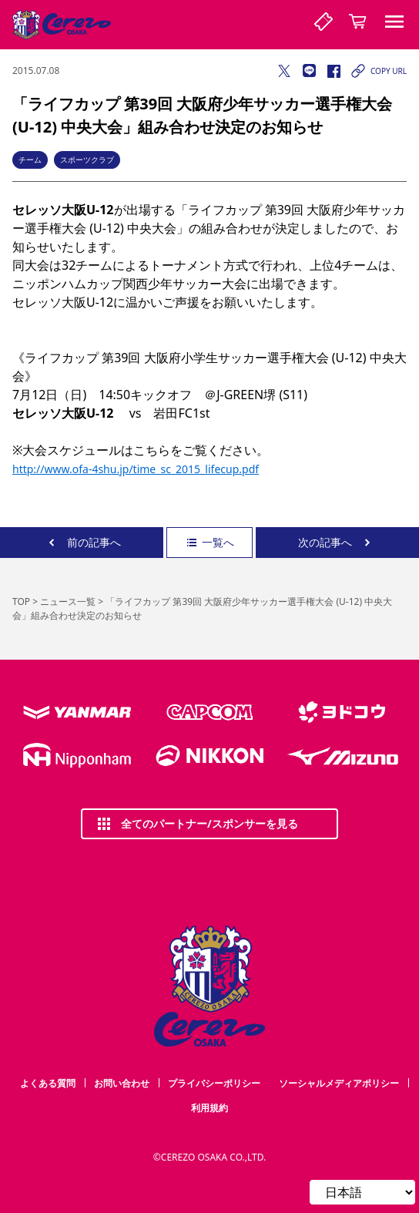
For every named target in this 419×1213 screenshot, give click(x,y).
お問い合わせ (121, 1083)
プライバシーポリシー (214, 1083)
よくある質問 (47, 1083)
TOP (21, 601)
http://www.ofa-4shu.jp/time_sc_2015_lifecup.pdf (135, 469)
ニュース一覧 (68, 601)
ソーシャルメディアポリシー (339, 1083)
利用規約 (209, 1107)
